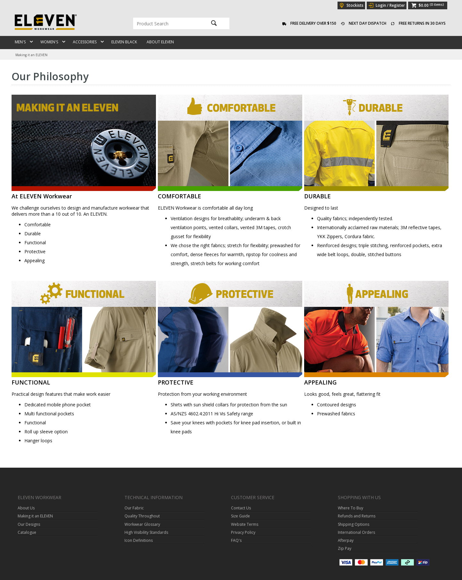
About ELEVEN (160, 42)
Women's (49, 42)
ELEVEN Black (124, 42)
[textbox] (167, 23)
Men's (20, 42)
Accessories (85, 42)
